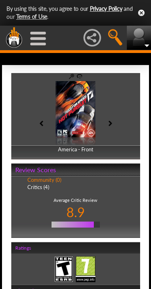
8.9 (75, 212)
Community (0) (44, 180)
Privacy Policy (106, 8)
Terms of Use (31, 16)
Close (141, 13)
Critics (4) (38, 187)
